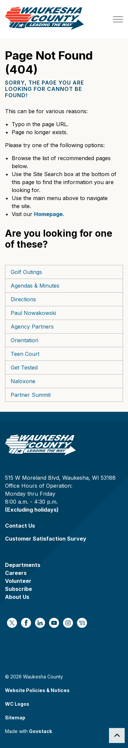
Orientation (24, 340)
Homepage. (49, 214)
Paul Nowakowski (33, 313)
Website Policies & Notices (37, 690)
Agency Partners (32, 326)
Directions (23, 299)
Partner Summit (31, 394)
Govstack (40, 731)
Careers (16, 573)
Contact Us (20, 525)
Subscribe (18, 589)
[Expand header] (118, 19)
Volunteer (18, 581)
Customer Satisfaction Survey (45, 538)
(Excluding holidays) (32, 509)
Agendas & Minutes (35, 285)
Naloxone (23, 381)
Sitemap (15, 717)
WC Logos (17, 704)
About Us (17, 597)
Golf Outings (26, 272)
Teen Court (25, 354)
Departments (22, 565)
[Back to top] (117, 735)
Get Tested (24, 367)
